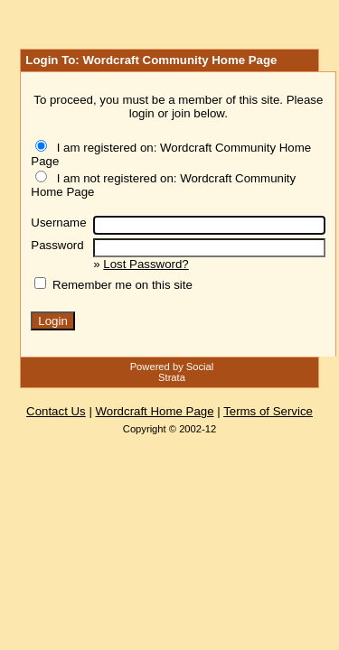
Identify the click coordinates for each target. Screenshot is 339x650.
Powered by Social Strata (172, 372)
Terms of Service (268, 411)
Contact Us (56, 411)
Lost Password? (145, 264)
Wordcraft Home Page (155, 411)
